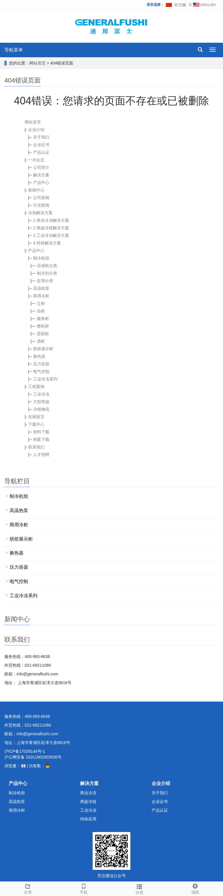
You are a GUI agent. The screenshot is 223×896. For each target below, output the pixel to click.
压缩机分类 (47, 265)
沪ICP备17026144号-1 (24, 751)
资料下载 (41, 432)
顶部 (195, 888)
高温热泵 (41, 288)
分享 (28, 888)
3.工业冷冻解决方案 (51, 235)
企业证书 (41, 144)
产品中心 (41, 182)
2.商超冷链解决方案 (51, 228)
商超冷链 (88, 801)
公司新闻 (41, 197)
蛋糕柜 (43, 333)
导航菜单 (13, 49)
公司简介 (41, 167)
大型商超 (41, 401)
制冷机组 (41, 258)
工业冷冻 (41, 394)
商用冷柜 (41, 296)
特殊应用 (88, 819)
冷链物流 (41, 409)
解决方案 (41, 175)
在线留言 (36, 416)
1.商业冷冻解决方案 (51, 220)
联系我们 (36, 447)
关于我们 (41, 137)
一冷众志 (36, 160)
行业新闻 (41, 205)
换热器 (39, 356)
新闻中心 (36, 190)
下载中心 (36, 424)
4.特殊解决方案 (47, 243)
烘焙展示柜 (43, 348)
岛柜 (41, 311)
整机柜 (43, 326)
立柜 (41, 303)
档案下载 (41, 439)
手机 (84, 888)
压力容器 (41, 364)
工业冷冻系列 (45, 379)
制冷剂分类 (47, 273)
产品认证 (41, 152)
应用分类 (45, 280)
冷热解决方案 (40, 212)
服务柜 (43, 318)
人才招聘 (41, 454)
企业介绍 (36, 129)
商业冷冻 (88, 793)
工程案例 (36, 386)
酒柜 (41, 341)
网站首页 (37, 63)
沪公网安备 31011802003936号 (33, 757)
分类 (139, 888)
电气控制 (41, 371)
